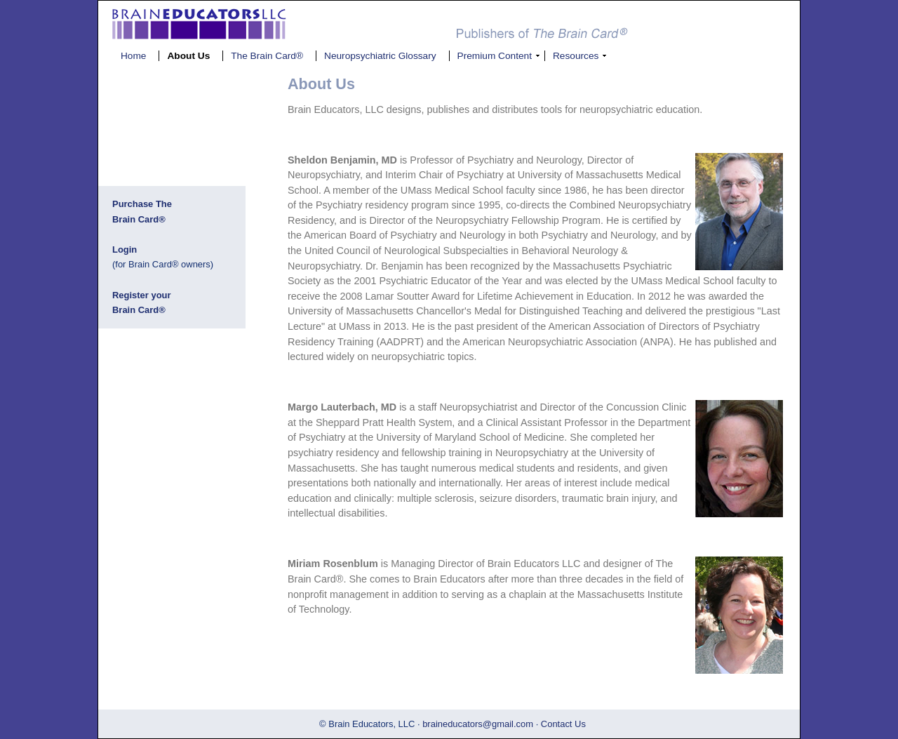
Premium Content (494, 56)
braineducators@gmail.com (477, 724)
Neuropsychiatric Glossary (380, 56)
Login (124, 249)
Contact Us (563, 724)
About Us (188, 56)
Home (133, 56)
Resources (575, 56)
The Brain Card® (267, 56)
